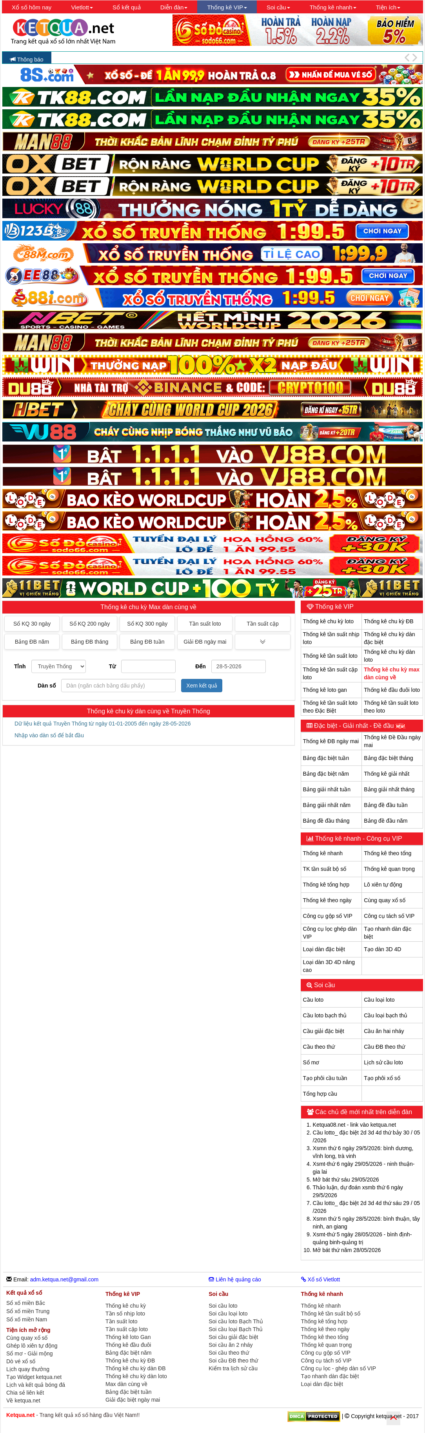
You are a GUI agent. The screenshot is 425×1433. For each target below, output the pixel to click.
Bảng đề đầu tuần (385, 805)
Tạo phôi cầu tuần (325, 1078)
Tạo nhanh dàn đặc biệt (330, 1376)
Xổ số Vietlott (320, 1279)
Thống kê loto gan (325, 690)
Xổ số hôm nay (31, 7)
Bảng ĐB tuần (147, 642)
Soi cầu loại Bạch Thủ (236, 1329)
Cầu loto (313, 1000)
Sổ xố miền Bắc (25, 1303)
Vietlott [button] (82, 7)
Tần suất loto (205, 624)
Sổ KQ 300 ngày (147, 624)
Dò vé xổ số (20, 1361)
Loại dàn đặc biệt (324, 949)
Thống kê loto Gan (128, 1337)
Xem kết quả (201, 685)
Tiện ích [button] (388, 7)
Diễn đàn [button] (174, 7)
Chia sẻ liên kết (25, 1393)
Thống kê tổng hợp (326, 884)
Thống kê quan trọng (389, 869)
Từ (112, 666)
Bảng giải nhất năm (327, 805)
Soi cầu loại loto (228, 1313)
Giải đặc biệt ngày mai (132, 1400)
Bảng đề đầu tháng (326, 821)
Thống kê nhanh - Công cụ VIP (358, 838)
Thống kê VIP (334, 606)
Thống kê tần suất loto (330, 656)
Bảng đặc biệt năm (326, 774)
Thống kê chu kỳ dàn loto (136, 1376)
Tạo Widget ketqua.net (34, 1377)
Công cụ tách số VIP (389, 916)
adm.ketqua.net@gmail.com (64, 1279)
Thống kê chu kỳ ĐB (388, 621)
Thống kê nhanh (323, 853)
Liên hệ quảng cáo (235, 1279)
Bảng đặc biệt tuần (326, 758)
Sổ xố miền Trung (27, 1311)
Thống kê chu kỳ (125, 1306)
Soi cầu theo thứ (229, 1353)
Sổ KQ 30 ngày (32, 624)
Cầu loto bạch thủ (325, 1015)
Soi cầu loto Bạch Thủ (236, 1321)
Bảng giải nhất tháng (389, 789)
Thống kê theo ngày (327, 900)
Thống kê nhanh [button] (333, 7)
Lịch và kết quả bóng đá (35, 1385)
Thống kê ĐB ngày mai (331, 741)
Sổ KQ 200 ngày (89, 624)
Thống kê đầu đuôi (128, 1345)
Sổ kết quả (127, 7)
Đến (200, 666)
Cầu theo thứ (319, 1047)
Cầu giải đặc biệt (323, 1031)
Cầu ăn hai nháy (384, 1031)
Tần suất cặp (263, 624)
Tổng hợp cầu (320, 1094)
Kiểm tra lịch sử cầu (233, 1368)
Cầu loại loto (379, 1000)
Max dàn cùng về (126, 1384)
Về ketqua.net (23, 1400)
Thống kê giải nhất (386, 774)
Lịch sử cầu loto (383, 1062)
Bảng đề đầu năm (385, 821)
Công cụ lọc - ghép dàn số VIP (338, 1368)
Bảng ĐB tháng (89, 642)
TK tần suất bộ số (325, 869)
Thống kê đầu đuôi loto (392, 690)
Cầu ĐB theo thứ (384, 1047)
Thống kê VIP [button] (227, 7)
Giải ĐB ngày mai (204, 642)
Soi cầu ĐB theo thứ (233, 1360)
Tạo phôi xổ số (382, 1078)
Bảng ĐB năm (32, 642)
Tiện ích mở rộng (28, 1330)
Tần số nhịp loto (125, 1313)
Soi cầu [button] (278, 7)
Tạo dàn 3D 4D (382, 949)
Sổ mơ (311, 1062)
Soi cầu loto (223, 1306)
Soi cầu (323, 985)
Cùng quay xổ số (384, 900)
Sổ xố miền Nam (26, 1320)
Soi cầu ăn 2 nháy (230, 1345)
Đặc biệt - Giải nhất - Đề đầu (358, 725)
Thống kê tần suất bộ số (330, 1313)
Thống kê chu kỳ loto (328, 621)
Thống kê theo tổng (387, 853)
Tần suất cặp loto (126, 1329)
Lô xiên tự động (383, 884)
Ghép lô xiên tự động (32, 1346)
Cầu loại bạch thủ (385, 1015)
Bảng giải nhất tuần (327, 789)
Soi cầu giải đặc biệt (233, 1337)
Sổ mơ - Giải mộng (29, 1353)
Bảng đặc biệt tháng (388, 758)
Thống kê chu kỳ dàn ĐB (135, 1368)
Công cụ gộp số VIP (327, 916)
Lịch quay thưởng (27, 1369)
